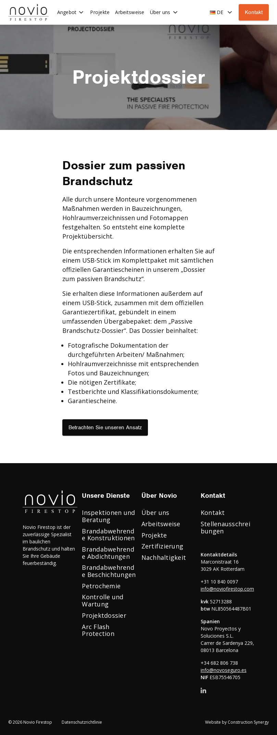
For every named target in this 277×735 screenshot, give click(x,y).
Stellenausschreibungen (225, 527)
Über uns (155, 512)
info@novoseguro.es (224, 670)
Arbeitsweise (160, 524)
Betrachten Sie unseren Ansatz (105, 427)
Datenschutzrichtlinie (82, 722)
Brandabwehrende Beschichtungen (109, 571)
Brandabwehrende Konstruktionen (108, 534)
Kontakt (254, 12)
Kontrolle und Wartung (102, 600)
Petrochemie (101, 586)
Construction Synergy (248, 722)
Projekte (154, 535)
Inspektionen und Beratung (108, 516)
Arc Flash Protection (98, 630)
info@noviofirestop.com (227, 589)
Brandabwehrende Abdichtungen (108, 553)
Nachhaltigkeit (163, 557)
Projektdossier (104, 615)
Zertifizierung (162, 546)
